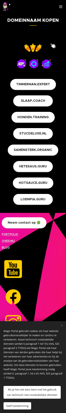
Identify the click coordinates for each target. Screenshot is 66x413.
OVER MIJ (8, 241)
